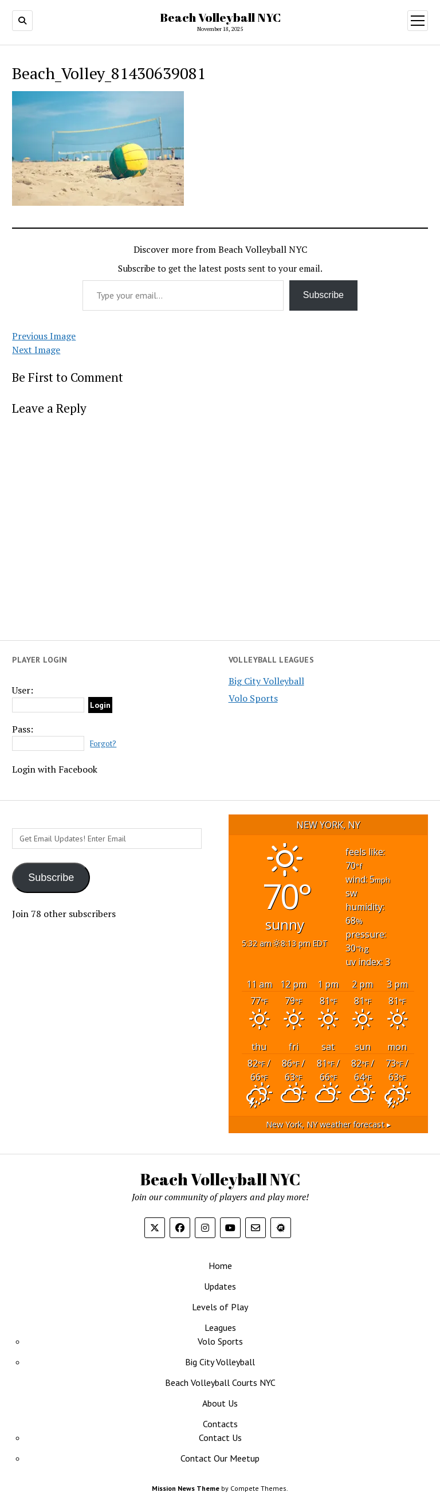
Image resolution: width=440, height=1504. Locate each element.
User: (22, 690)
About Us (220, 1403)
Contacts (220, 1423)
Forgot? (103, 744)
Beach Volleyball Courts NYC (220, 1382)
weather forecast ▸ (328, 1124)
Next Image (36, 349)
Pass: (22, 729)
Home (220, 1265)
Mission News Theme (185, 1488)
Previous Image (44, 336)
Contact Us (220, 1437)
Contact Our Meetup (220, 1458)
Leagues (220, 1327)
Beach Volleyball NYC (220, 17)
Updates (220, 1286)
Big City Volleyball (266, 681)
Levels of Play (220, 1307)
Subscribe (323, 295)
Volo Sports (253, 698)
